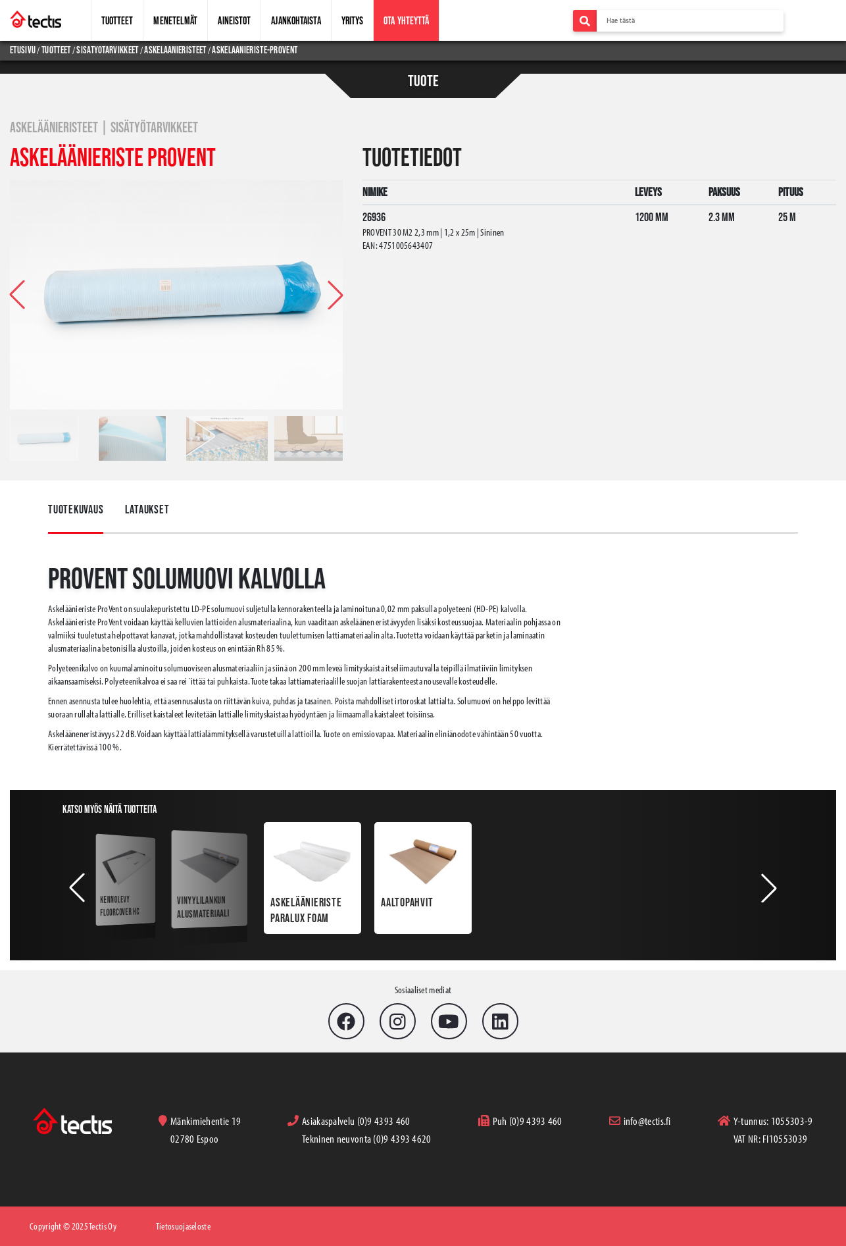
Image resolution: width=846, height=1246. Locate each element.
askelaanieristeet (175, 49)
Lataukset (147, 509)
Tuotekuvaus (75, 509)
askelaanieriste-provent (254, 49)
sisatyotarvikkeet (107, 49)
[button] (335, 294)
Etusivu (23, 49)
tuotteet (55, 49)
